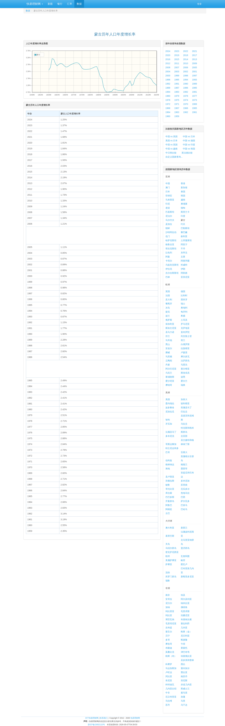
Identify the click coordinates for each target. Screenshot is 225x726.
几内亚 (184, 627)
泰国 (183, 191)
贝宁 (167, 635)
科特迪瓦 (169, 684)
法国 (167, 295)
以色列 (168, 252)
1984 (167, 92)
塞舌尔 (168, 631)
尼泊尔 (168, 216)
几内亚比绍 (170, 688)
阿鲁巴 (168, 505)
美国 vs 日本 (171, 140)
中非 (167, 692)
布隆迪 (168, 648)
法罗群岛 (185, 360)
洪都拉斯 (169, 481)
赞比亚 (184, 672)
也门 (167, 236)
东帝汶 (184, 252)
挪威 (167, 352)
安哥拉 (168, 599)
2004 (167, 71)
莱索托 (184, 648)
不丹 (183, 248)
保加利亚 (169, 324)
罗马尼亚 (185, 324)
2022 (185, 51)
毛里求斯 (185, 611)
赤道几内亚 (186, 684)
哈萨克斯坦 (170, 240)
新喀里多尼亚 (187, 576)
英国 (167, 291)
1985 (194, 88)
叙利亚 (184, 236)
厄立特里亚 (170, 696)
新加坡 (184, 187)
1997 (194, 75)
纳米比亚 (185, 603)
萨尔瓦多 (185, 501)
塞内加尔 (185, 668)
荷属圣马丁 (186, 407)
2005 (194, 67)
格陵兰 (184, 464)
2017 (194, 55)
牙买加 (168, 424)
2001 (194, 71)
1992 (167, 83)
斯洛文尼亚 (170, 328)
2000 (167, 75)
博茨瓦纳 (169, 619)
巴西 (183, 497)
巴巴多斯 (169, 497)
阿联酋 (184, 273)
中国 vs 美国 (171, 136)
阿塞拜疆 (185, 260)
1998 (185, 75)
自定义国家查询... (174, 157)
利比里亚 (169, 611)
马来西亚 (169, 199)
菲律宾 (168, 195)
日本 (167, 191)
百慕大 (184, 452)
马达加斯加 (170, 668)
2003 (176, 71)
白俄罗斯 (185, 344)
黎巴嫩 (184, 232)
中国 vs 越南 (171, 148)
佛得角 (184, 607)
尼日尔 (168, 603)
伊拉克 (168, 269)
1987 (176, 88)
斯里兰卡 (185, 212)
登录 (199, 4)
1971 (176, 104)
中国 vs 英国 (171, 144)
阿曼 (167, 256)
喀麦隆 (184, 640)
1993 (194, 79)
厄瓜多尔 (185, 489)
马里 (183, 701)
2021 (194, 51)
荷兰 (183, 340)
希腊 (183, 316)
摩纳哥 (168, 385)
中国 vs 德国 (189, 140)
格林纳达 (169, 464)
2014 (185, 59)
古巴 (167, 513)
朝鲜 (167, 228)
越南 (183, 199)
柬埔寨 (184, 204)
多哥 (167, 640)
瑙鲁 (167, 580)
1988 (167, 88)
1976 (167, 100)
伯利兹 (168, 460)
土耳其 (184, 320)
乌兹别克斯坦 (172, 265)
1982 (185, 92)
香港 (183, 183)
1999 (176, 75)
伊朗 (183, 269)
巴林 (167, 277)
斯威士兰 (185, 688)
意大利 (168, 299)
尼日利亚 (185, 635)
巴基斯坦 (169, 212)
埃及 (183, 595)
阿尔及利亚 (186, 599)
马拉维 (168, 701)
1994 (185, 79)
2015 (176, 59)
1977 (194, 96)
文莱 (183, 256)
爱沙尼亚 (169, 381)
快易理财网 (34, 3)
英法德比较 (187, 152)
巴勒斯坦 (185, 228)
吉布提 (168, 627)
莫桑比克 (169, 652)
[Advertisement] (115, 21)
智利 (167, 419)
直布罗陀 (185, 332)
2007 (176, 67)
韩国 (183, 195)
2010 (185, 63)
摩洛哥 (168, 644)
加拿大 (184, 399)
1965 (194, 108)
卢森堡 (184, 352)
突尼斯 (184, 680)
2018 (185, 55)
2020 (167, 55)
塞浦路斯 (169, 377)
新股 (50, 4)
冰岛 (167, 307)
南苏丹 (184, 676)
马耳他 (168, 340)
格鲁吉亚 (169, 244)
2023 (176, 51)
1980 (167, 96)
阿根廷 (168, 509)
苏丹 (167, 705)
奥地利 (184, 307)
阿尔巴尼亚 (170, 368)
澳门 (167, 187)
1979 (176, 96)
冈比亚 (168, 676)
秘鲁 (167, 485)
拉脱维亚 (185, 348)
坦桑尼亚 (185, 615)
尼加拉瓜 (169, 411)
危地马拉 (185, 493)
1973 (194, 100)
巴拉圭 (184, 411)
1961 (194, 112)
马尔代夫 (169, 220)
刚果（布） (170, 656)
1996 (167, 79)
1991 (176, 83)
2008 (167, 67)
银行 (59, 4)
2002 (185, 71)
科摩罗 (168, 664)
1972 (167, 104)
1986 (185, 88)
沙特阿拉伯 (170, 232)
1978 (185, 96)
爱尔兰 (184, 381)
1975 (176, 100)
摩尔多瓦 (185, 356)
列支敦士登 (186, 336)
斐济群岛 (185, 548)
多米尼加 (185, 481)
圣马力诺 (169, 332)
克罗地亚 (185, 328)
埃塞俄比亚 (186, 656)
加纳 (167, 607)
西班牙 (184, 299)
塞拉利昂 (185, 623)
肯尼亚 (168, 680)
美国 (167, 399)
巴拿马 (184, 505)
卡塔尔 (168, 260)
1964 (167, 112)
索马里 (184, 692)
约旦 (183, 224)
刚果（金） (186, 631)
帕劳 (183, 560)
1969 (194, 104)
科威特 (184, 265)
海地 (167, 468)
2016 (167, 59)
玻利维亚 (185, 403)
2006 (185, 67)
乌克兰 (168, 373)
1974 (185, 100)
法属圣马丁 (170, 432)
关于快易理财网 (91, 718)
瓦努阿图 (185, 556)
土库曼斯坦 (186, 240)
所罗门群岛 (170, 576)
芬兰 (167, 336)
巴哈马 (184, 509)
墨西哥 (184, 468)
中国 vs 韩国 (189, 148)
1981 (194, 92)
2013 (194, 59)
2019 (176, 55)
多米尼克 (169, 436)
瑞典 (183, 385)
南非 (167, 595)
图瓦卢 (184, 564)
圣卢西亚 (169, 476)
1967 (176, 108)
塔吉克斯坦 (170, 248)
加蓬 (183, 696)
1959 (176, 116)
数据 (79, 4)
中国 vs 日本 (189, 136)
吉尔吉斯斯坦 (172, 273)
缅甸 (183, 208)
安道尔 (168, 348)
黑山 (167, 344)
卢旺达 (168, 672)
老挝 (167, 208)
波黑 (183, 377)
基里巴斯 (169, 536)
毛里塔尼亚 (170, 623)
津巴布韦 (185, 652)
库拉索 (168, 493)
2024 (167, 51)
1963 (176, 112)
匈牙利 (184, 311)
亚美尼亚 (185, 277)
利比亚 (168, 615)
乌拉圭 (184, 424)
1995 (176, 79)
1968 (167, 108)
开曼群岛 (169, 501)
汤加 (167, 572)
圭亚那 (184, 436)
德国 (183, 291)
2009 (194, 63)
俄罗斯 (168, 320)
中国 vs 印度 (189, 144)
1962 (185, 112)
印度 (183, 216)
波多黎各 (169, 407)
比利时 (184, 295)
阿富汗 (184, 244)
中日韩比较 (170, 152)
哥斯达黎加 (170, 444)
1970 (185, 104)
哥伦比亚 (169, 489)
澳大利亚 (169, 527)
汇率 (69, 4)
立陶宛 (168, 360)
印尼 (167, 204)
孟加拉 (168, 224)
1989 (194, 83)
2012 (167, 63)
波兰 (167, 316)
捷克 (167, 311)
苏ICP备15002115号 (96, 724)
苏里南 (184, 485)
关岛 (167, 544)
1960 (167, 116)
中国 (167, 183)
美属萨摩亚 (170, 560)
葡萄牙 (168, 303)
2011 (176, 63)
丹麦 (167, 364)
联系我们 (103, 718)
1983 (176, 92)
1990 (185, 83)
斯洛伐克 (185, 373)
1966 (185, 108)
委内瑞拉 (169, 403)
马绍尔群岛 (170, 548)
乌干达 (184, 705)
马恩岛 (184, 364)
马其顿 (168, 356)
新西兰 (184, 527)
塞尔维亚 (185, 368)
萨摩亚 (168, 564)
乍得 (183, 644)
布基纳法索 (186, 619)
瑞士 (183, 303)
